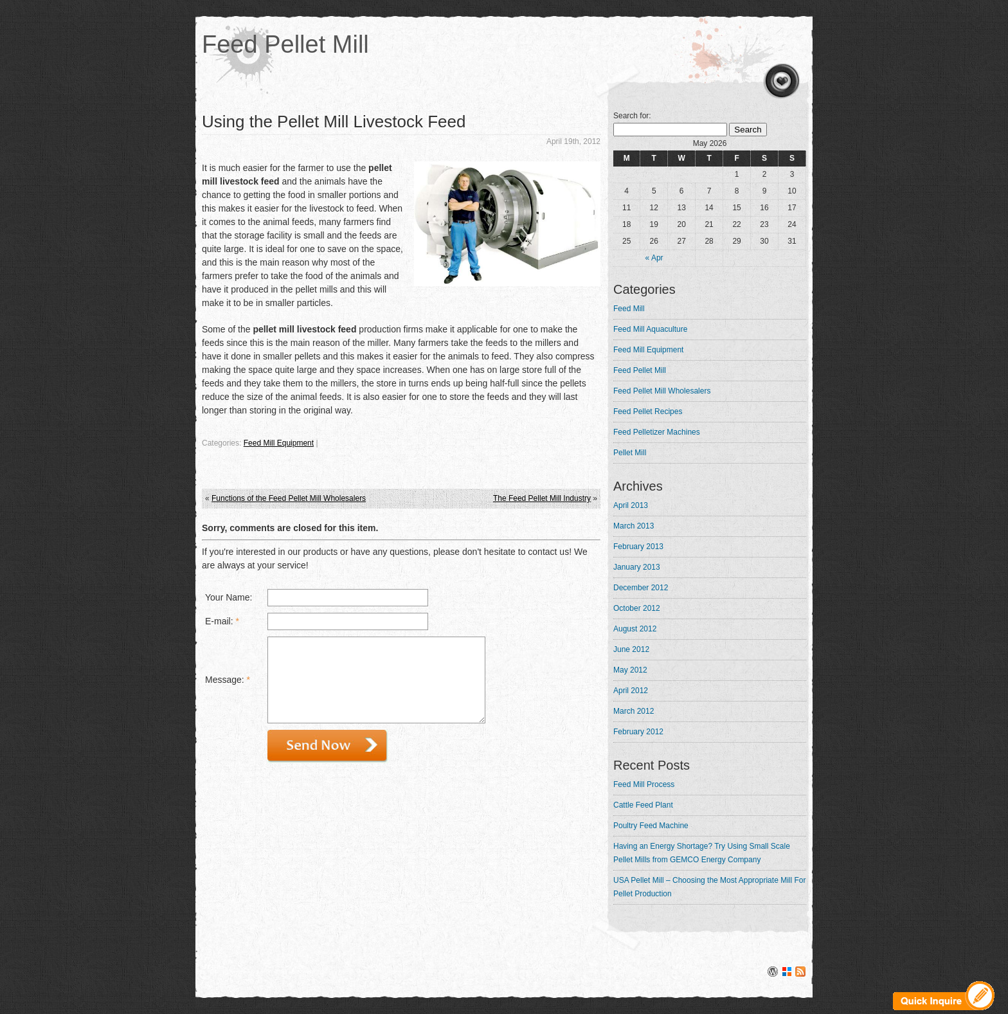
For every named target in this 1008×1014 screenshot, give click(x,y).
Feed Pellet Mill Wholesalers (661, 390)
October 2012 (636, 608)
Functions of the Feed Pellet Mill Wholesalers (289, 498)
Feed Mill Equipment (279, 443)
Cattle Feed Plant (643, 805)
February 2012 (638, 731)
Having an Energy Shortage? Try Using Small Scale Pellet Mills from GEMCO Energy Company (701, 853)
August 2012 (634, 628)
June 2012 (631, 649)
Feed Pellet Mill (285, 44)
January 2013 (636, 567)
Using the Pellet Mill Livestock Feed (333, 121)
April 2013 (630, 505)
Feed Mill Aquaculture (650, 329)
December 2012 (640, 587)
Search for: (632, 115)
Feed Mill (629, 308)
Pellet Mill (629, 452)
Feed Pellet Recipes (647, 411)
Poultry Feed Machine (650, 825)
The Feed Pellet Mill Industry (542, 498)
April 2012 (630, 690)
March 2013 (633, 525)
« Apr (654, 257)
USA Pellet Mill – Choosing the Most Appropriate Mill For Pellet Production (709, 887)
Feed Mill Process (643, 784)
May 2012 (630, 669)
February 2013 (638, 546)
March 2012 (633, 711)
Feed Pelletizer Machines (656, 432)
